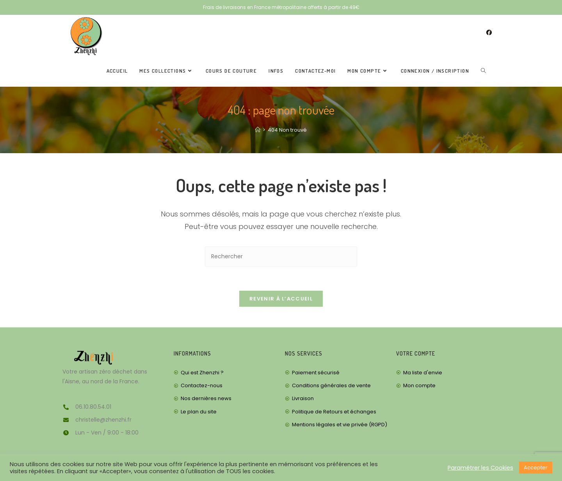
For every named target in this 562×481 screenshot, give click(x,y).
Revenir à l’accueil (281, 298)
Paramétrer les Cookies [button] (480, 467)
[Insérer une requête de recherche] (281, 256)
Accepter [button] (536, 467)
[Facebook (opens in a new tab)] (489, 32)
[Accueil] (257, 130)
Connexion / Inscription (435, 71)
